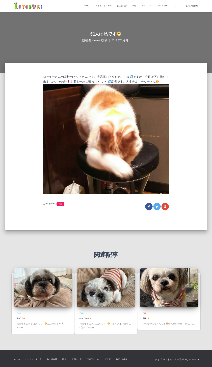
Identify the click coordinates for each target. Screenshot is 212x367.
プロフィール (163, 5)
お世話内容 (122, 5)
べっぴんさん (90, 318)
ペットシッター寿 (103, 5)
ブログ (178, 5)
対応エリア (147, 5)
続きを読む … (24, 327)
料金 (134, 5)
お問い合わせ (192, 5)
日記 (60, 204)
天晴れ (148, 318)
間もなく (24, 318)
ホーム (87, 5)
